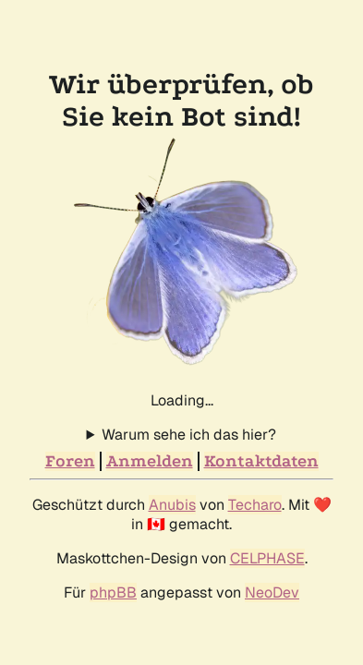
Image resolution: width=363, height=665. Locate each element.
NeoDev (272, 592)
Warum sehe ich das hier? (189, 434)
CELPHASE (267, 558)
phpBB (113, 592)
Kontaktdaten (261, 461)
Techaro (255, 504)
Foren (70, 461)
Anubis (172, 504)
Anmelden (149, 461)
